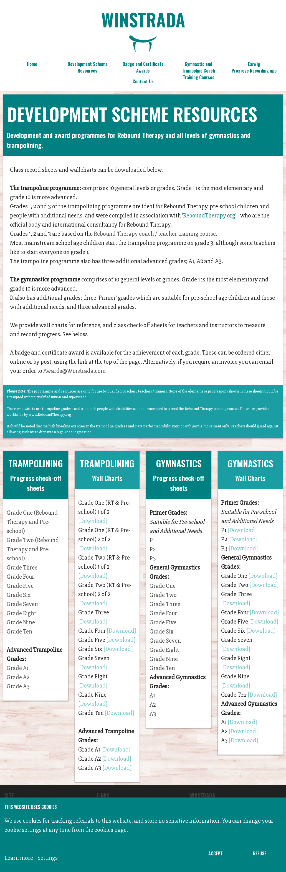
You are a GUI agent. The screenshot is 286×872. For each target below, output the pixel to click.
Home (32, 64)
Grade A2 (18, 677)
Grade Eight (21, 613)
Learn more (18, 858)
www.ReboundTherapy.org (50, 414)
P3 (153, 558)
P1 (152, 540)
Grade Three (22, 567)
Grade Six (19, 595)
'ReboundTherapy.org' (209, 215)
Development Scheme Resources (88, 67)
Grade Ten (19, 631)
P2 (153, 549)
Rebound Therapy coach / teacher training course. (155, 234)
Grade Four (20, 577)
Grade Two (163, 595)
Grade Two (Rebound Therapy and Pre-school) (33, 549)
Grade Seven (22, 604)
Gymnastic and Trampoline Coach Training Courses (198, 69)
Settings (47, 858)
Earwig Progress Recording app (254, 67)
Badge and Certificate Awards (143, 67)
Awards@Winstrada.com (74, 371)
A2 (153, 705)
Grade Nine (21, 622)
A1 (152, 695)
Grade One (163, 586)
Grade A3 (18, 686)
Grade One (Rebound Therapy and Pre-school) (32, 522)
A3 (153, 714)
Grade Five (20, 586)
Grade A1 (18, 668)
